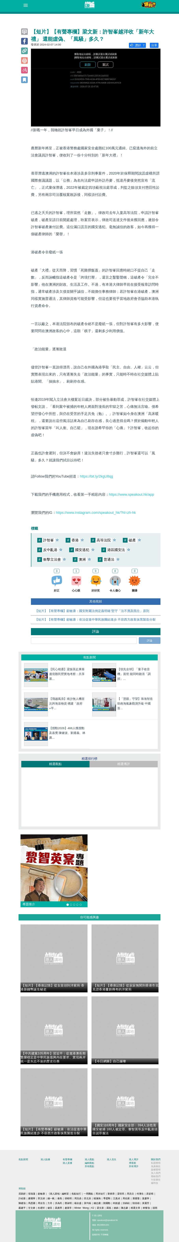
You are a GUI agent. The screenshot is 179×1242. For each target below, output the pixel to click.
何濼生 (140, 1193)
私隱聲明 (155, 1163)
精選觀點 (55, 764)
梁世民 (120, 1193)
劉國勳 (106, 1203)
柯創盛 (116, 1203)
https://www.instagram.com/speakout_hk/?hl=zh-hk (96, 513)
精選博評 (123, 764)
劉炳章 (111, 1193)
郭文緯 (41, 1198)
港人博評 (133, 1159)
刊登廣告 (155, 1179)
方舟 (50, 1203)
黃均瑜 (87, 1203)
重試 (105, 64)
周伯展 (126, 1198)
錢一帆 (51, 1198)
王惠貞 (116, 1198)
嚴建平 (22, 1208)
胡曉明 (68, 1198)
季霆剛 (106, 1198)
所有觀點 (89, 1166)
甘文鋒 (31, 1208)
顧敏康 (41, 1193)
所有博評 (133, 1166)
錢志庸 (97, 1203)
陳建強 (22, 1203)
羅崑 (108, 1208)
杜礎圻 (41, 1208)
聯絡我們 (155, 1176)
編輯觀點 (89, 1163)
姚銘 (116, 1208)
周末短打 (100, 1193)
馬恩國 (31, 1203)
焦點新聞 (23, 1159)
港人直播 (67, 1163)
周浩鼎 (77, 1198)
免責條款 (155, 1166)
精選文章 (135, 1208)
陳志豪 (124, 1208)
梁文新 (100, 1208)
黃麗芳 (145, 1203)
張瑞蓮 (31, 1193)
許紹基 (22, 1198)
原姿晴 (149, 1193)
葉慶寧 (145, 1198)
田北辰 (87, 1198)
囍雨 (155, 1208)
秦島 (59, 1198)
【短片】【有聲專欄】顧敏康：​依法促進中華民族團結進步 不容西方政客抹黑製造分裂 (95, 619)
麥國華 (31, 1198)
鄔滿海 (97, 1198)
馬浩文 (130, 1193)
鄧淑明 (68, 1203)
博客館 (132, 1163)
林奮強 (146, 1208)
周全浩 (41, 1203)
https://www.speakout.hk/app (131, 494)
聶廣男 (58, 1208)
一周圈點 (88, 1193)
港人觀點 (89, 1159)
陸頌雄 (136, 1203)
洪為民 (58, 1203)
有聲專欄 (67, 1159)
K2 (92, 1208)
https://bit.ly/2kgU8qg (96, 476)
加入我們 (155, 1173)
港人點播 (45, 1159)
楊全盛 (77, 1203)
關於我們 (155, 1159)
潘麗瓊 (136, 1198)
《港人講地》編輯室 (58, 1193)
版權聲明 (155, 1169)
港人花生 (111, 1159)
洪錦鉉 (126, 1203)
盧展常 (68, 1208)
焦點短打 (76, 1193)
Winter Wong (81, 1208)
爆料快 (154, 1183)
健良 (50, 1208)
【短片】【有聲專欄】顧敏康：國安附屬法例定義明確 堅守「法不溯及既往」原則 (92, 611)
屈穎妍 (22, 1193)
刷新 (88, 64)
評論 (149, 640)
